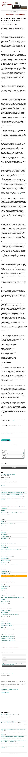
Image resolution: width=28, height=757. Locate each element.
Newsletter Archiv (4, 508)
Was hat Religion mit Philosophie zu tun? (8, 640)
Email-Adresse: (4, 660)
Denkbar (2, 545)
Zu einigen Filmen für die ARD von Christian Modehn (9, 647)
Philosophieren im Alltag (5, 616)
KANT (2, 584)
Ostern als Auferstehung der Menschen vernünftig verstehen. (11, 501)
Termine (2, 627)
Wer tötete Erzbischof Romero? (7, 673)
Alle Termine (3, 485)
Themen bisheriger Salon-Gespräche (7, 629)
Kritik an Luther (3, 590)
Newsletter (3, 727)
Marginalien (3, 599)
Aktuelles (10, 430)
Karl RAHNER (3, 588)
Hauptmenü (14, 11)
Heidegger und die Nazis (5, 571)
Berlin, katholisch (4, 530)
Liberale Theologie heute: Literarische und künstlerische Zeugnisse (12, 597)
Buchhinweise (3, 534)
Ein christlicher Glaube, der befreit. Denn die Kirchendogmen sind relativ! (13, 506)
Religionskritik (3, 621)
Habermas (3, 569)
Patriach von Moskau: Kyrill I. (6, 608)
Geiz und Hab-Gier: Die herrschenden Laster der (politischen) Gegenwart (13, 492)
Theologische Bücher (8, 433)
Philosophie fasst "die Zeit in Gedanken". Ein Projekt (9, 614)
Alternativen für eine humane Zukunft (19, 430)
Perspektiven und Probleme (5, 610)
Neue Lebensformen (4, 603)
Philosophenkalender (4, 612)
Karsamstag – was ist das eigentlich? (8, 474)
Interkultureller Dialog (4, 573)
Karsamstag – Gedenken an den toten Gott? (8, 743)
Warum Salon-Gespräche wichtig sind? (7, 636)
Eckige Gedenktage (4, 558)
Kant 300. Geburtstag (4, 586)
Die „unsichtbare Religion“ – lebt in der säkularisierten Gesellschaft (12, 494)
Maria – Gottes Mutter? (5, 601)
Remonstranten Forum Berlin (6, 623)
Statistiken (3, 510)
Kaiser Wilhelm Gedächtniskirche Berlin (7, 582)
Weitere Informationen (5, 479)
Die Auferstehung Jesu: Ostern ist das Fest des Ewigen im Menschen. (13, 19)
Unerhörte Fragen (5, 440)
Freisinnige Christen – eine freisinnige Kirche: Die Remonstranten (11, 564)
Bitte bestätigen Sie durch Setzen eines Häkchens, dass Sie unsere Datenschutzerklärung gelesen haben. (13, 664)
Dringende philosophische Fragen (6, 556)
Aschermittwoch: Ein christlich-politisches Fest (9, 689)
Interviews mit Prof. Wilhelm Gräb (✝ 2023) (9, 575)
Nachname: (4, 657)
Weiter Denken (3, 642)
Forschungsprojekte (4, 562)
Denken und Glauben (4, 547)
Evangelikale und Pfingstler (5, 560)
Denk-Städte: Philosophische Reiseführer (8, 543)
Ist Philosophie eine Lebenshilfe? (6, 577)
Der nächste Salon (4, 551)
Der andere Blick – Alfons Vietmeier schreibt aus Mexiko (10, 549)
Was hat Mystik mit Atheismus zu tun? (7, 638)
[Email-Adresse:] (14, 466)
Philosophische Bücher (5, 536)
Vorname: (3, 653)
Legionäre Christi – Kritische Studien (7, 595)
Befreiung (3, 525)
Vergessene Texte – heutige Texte (7, 634)
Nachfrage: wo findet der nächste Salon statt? (9, 714)
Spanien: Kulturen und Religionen (6, 625)
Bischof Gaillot (3, 532)
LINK (20, 193)
